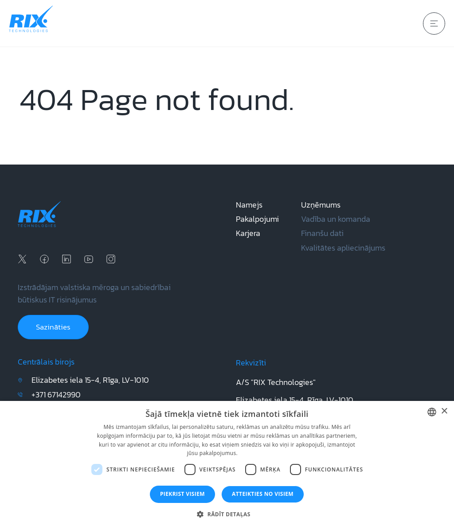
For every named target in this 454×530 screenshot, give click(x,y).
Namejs (249, 205)
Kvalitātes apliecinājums (343, 248)
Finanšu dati (322, 233)
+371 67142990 (56, 395)
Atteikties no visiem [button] (263, 494)
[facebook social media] (44, 259)
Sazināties (53, 327)
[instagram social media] (110, 259)
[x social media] (22, 259)
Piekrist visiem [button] (182, 494)
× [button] (444, 411)
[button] (227, 514)
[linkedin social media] (66, 259)
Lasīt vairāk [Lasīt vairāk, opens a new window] (253, 453)
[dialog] (227, 465)
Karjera (248, 233)
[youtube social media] (88, 259)
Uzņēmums (320, 205)
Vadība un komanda (335, 219)
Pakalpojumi (257, 219)
